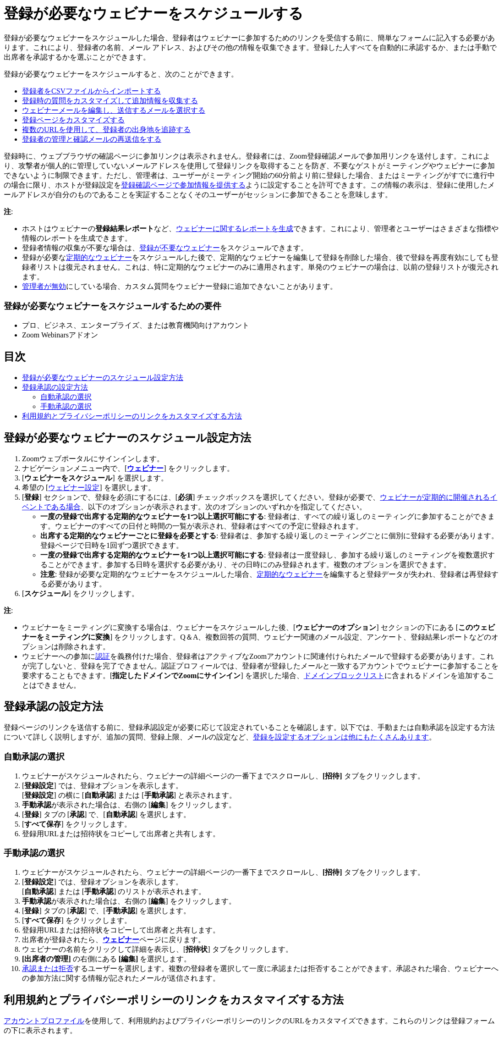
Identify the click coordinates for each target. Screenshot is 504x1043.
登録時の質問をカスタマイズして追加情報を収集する (110, 101)
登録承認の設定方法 (55, 387)
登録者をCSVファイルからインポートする (91, 91)
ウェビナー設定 (73, 487)
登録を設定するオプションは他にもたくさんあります (341, 737)
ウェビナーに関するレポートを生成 (234, 228)
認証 (102, 656)
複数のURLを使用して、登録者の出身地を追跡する (106, 129)
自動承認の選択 (66, 397)
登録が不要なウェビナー (179, 248)
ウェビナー (145, 468)
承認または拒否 (47, 968)
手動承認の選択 (66, 406)
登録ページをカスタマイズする (73, 120)
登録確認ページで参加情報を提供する (183, 185)
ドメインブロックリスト (344, 675)
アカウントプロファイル (44, 1021)
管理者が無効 (44, 286)
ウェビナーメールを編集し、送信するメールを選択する (113, 110)
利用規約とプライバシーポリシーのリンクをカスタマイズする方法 (132, 416)
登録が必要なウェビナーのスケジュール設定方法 (102, 377)
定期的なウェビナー (99, 257)
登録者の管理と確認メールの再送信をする (91, 139)
